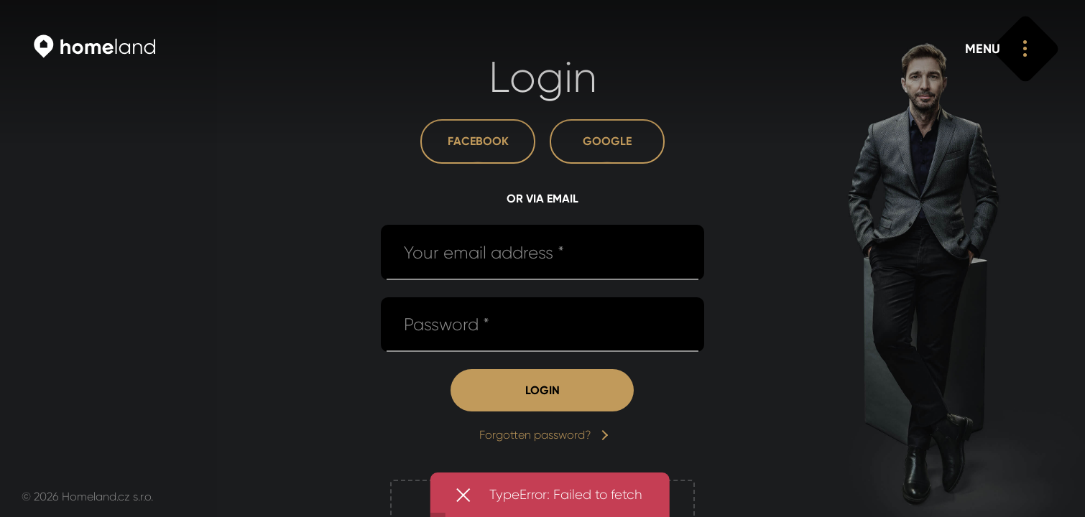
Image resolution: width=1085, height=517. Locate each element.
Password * (446, 325)
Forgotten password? (542, 435)
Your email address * (484, 253)
